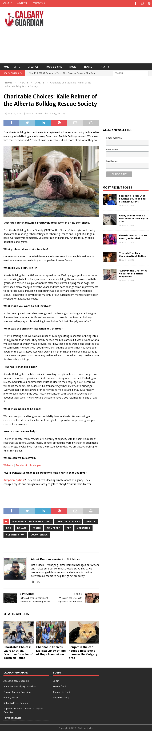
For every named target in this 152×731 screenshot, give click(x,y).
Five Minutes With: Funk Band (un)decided (133, 236)
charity (90, 520)
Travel (88, 66)
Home (6, 66)
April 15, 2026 (128, 280)
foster (37, 527)
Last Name (112, 160)
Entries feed (59, 685)
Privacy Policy (10, 697)
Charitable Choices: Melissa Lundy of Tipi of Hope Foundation (51, 650)
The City (104, 66)
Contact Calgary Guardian (17, 691)
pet (69, 527)
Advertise (22, 3)
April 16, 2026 (128, 259)
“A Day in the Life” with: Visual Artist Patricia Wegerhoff (133, 273)
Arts (17, 66)
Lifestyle (32, 66)
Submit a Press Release (16, 702)
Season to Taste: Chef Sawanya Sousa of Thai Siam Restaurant (132, 198)
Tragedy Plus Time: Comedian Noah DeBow (132, 254)
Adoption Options (14, 479)
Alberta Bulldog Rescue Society (31, 520)
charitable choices (68, 520)
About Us (7, 3)
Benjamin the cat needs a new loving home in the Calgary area (83, 652)
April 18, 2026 (128, 225)
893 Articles (73, 558)
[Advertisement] (103, 34)
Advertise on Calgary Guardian (19, 685)
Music (72, 66)
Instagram (36, 464)
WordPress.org (61, 697)
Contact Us (39, 3)
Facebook (21, 464)
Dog (8, 527)
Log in (56, 680)
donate (21, 527)
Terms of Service (12, 717)
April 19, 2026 (128, 205)
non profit (54, 527)
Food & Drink (54, 66)
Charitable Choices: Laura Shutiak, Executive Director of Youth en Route (18, 652)
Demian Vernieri (34, 112)
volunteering (39, 534)
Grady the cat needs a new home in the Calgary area (133, 218)
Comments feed (61, 691)
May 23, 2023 (14, 112)
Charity (52, 112)
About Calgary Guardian (16, 680)
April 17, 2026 (128, 241)
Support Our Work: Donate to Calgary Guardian (23, 709)
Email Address (114, 137)
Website (8, 464)
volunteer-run (15, 534)
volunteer (83, 527)
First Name (112, 149)
